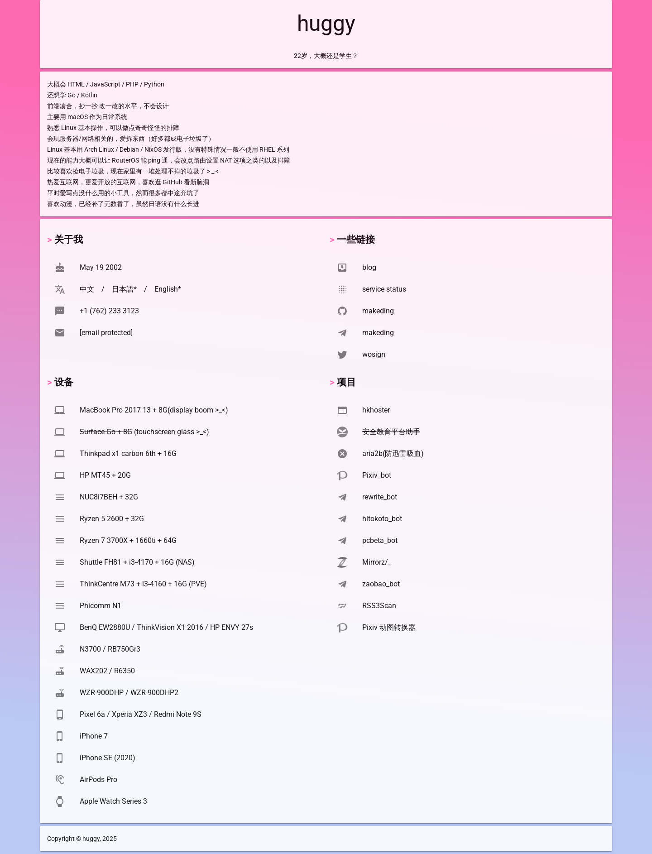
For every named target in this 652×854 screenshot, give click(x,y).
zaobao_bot (381, 584)
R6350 (124, 671)
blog (369, 267)
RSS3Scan (379, 605)
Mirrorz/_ (376, 562)
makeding (378, 311)
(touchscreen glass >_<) (144, 431)
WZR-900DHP (102, 692)
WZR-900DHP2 (154, 692)
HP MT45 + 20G (105, 475)
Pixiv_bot (376, 475)
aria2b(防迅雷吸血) (393, 453)
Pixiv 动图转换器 (389, 627)
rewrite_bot (379, 497)
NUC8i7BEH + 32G (109, 497)
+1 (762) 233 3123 (109, 311)
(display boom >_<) (154, 410)
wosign (373, 354)
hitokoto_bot (382, 518)
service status (384, 289)
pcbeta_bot (380, 540)
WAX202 (93, 671)
